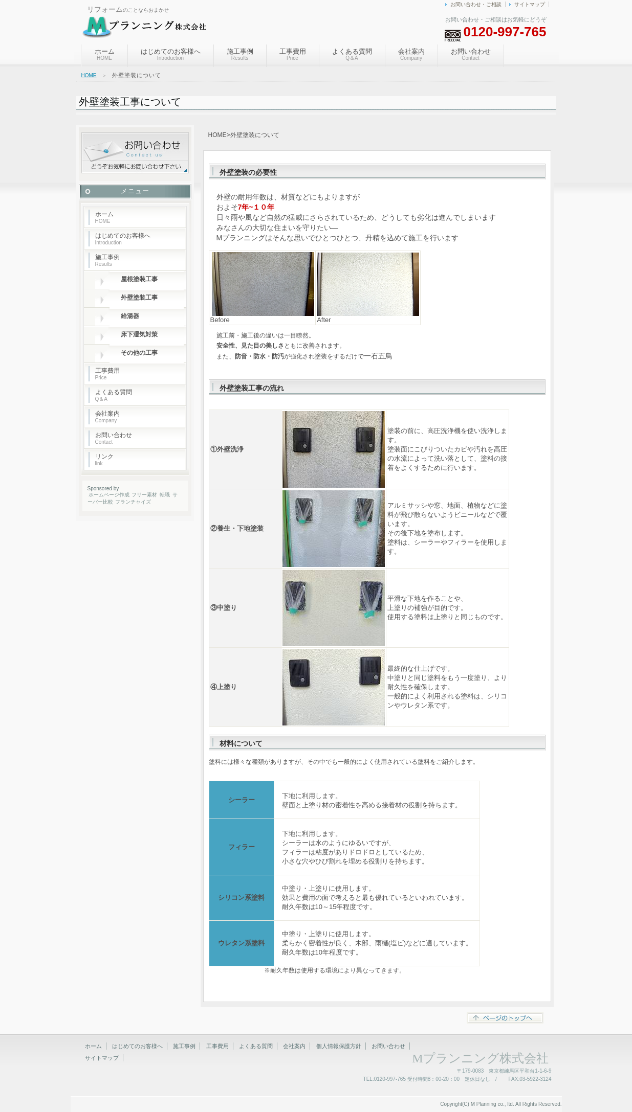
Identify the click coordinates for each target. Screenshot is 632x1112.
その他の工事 (142, 352)
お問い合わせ (471, 54)
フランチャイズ (133, 502)
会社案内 (411, 54)
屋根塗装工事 (142, 279)
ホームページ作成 (109, 494)
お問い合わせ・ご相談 (476, 4)
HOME (89, 75)
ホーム (105, 54)
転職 (165, 494)
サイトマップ (529, 4)
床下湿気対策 (139, 334)
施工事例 (240, 54)
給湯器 (130, 316)
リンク (104, 459)
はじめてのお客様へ (171, 54)
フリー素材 (144, 494)
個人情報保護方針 (338, 1046)
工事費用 (292, 54)
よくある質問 (352, 54)
